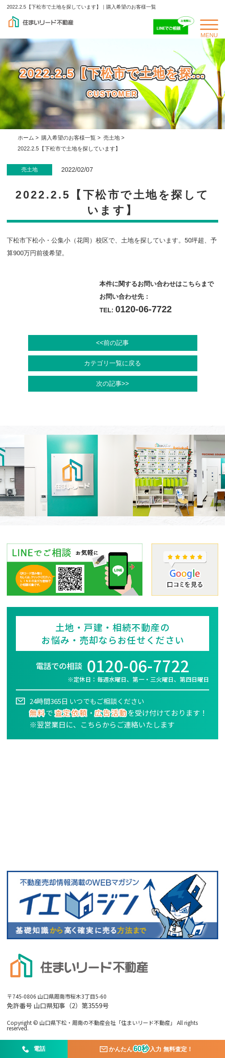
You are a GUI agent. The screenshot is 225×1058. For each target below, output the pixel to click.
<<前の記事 (112, 342)
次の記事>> (112, 383)
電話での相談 (112, 671)
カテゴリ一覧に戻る (112, 363)
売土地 (111, 138)
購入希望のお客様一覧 (68, 138)
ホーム (26, 138)
